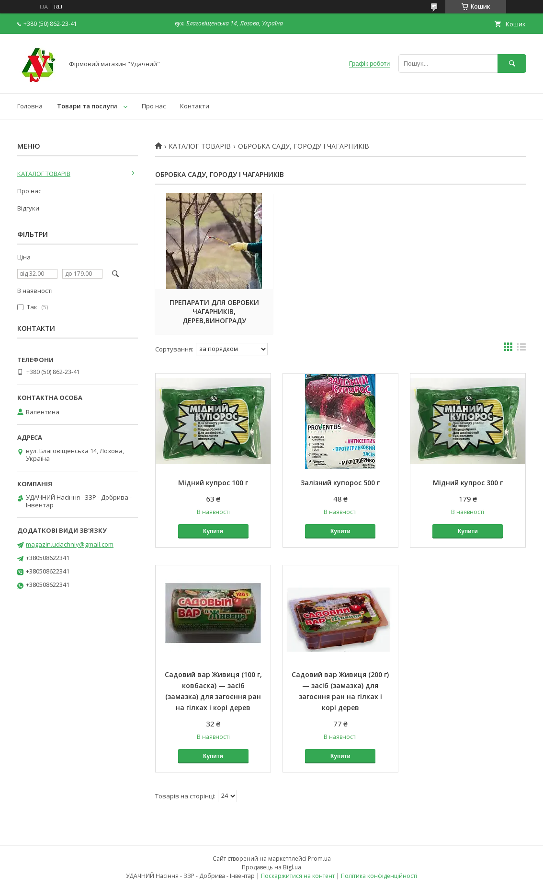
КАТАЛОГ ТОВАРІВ (200, 146)
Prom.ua (319, 858)
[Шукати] (512, 63)
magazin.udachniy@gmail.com (69, 544)
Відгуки (28, 208)
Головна (30, 106)
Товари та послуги (87, 106)
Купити (213, 531)
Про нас (154, 106)
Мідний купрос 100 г (213, 482)
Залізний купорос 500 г (340, 482)
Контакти (194, 106)
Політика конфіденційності (379, 876)
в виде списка (521, 349)
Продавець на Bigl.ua (271, 867)
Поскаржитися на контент (298, 876)
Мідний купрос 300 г (468, 482)
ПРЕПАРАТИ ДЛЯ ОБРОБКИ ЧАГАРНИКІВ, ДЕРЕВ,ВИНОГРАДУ (213, 311)
